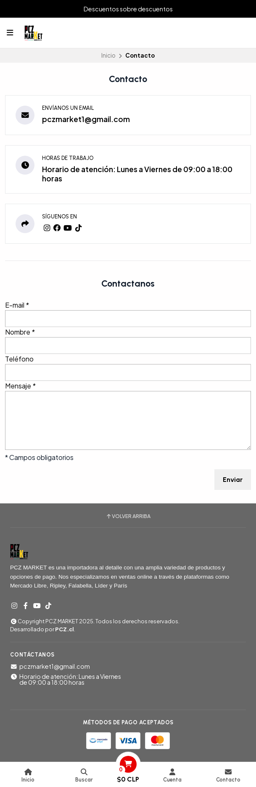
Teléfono (19, 358)
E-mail (17, 304)
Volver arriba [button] (128, 516)
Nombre (20, 331)
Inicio (108, 55)
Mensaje (20, 385)
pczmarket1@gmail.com (86, 119)
